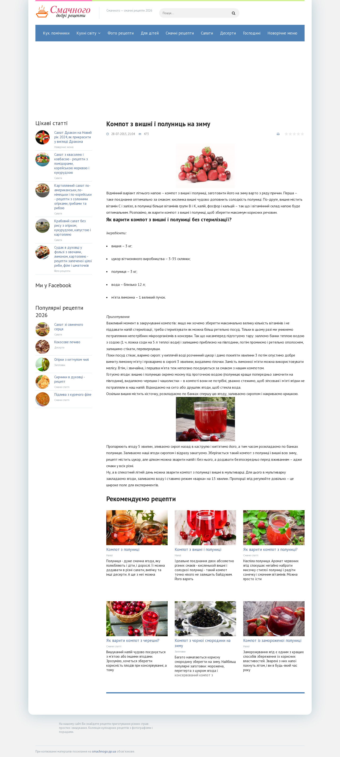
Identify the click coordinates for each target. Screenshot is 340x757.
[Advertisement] (170, 77)
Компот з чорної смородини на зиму (202, 643)
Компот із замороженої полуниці (272, 640)
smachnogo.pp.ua (104, 751)
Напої (109, 555)
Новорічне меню (282, 33)
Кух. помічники (56, 33)
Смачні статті (250, 555)
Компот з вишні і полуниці (198, 549)
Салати (207, 33)
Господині (251, 33)
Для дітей (150, 33)
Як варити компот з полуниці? (270, 549)
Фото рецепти (121, 33)
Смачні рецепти (180, 33)
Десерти (228, 33)
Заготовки (180, 651)
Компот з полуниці (122, 549)
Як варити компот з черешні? (132, 640)
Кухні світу (86, 33)
